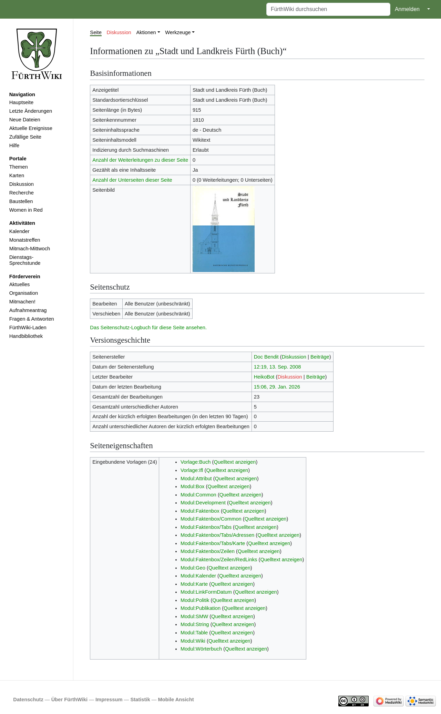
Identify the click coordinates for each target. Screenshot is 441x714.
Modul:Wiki (193, 641)
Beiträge (319, 357)
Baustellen (21, 201)
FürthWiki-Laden (28, 327)
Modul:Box (193, 486)
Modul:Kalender (198, 576)
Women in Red (26, 210)
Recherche (21, 192)
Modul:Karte (194, 584)
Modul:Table (194, 632)
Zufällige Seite (25, 137)
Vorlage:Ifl (192, 470)
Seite (96, 32)
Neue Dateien (24, 119)
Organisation (23, 293)
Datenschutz (28, 699)
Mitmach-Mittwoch (29, 248)
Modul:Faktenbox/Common (211, 519)
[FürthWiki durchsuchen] (328, 9)
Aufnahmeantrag (28, 310)
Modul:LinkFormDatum (206, 592)
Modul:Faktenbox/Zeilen (208, 551)
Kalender (19, 231)
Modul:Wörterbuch (201, 649)
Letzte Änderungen (30, 111)
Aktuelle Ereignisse (30, 128)
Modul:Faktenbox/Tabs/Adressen (217, 535)
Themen (18, 167)
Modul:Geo (193, 568)
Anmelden (407, 9)
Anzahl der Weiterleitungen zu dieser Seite (140, 160)
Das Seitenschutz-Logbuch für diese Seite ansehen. (148, 327)
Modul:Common (198, 494)
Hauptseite (21, 102)
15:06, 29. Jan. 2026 (277, 387)
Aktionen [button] (146, 32)
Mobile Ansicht (176, 699)
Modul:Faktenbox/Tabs (206, 527)
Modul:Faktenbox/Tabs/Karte (213, 543)
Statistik (140, 699)
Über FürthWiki (69, 699)
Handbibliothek (26, 336)
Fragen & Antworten (31, 319)
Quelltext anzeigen (235, 462)
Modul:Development (203, 502)
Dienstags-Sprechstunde (25, 260)
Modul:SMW (194, 616)
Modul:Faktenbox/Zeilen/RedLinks (219, 559)
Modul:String (195, 624)
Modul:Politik (195, 600)
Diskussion (21, 184)
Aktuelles (19, 284)
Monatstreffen (24, 240)
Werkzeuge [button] (178, 32)
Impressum (109, 699)
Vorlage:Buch (196, 462)
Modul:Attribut (196, 478)
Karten (16, 175)
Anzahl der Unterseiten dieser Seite (132, 180)
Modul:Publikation (200, 608)
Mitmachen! (22, 301)
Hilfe (14, 145)
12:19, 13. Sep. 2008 (277, 367)
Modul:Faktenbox (200, 511)
